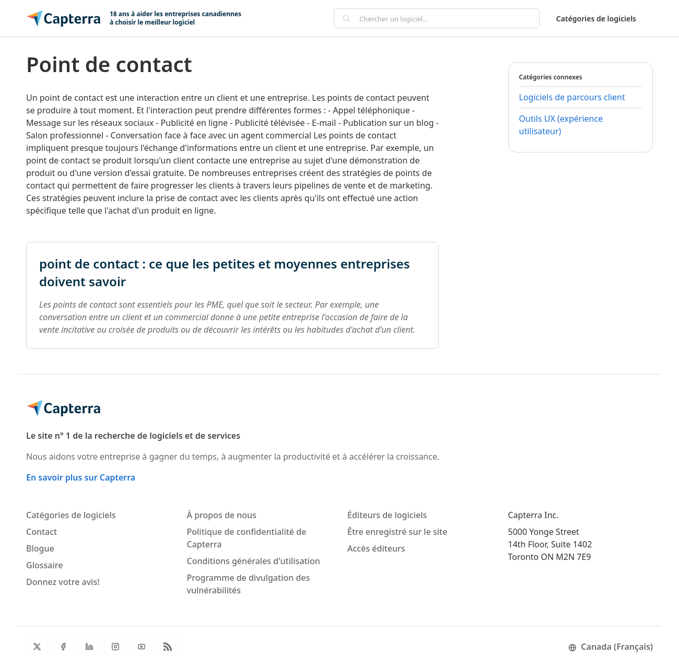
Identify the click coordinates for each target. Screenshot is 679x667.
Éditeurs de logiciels (387, 515)
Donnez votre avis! (63, 582)
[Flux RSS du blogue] (168, 646)
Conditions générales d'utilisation (253, 561)
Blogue (40, 548)
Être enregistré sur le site (397, 531)
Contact (41, 531)
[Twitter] (37, 646)
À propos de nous (221, 515)
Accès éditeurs (376, 548)
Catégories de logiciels (596, 19)
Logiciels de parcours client (572, 97)
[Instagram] (115, 646)
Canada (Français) (610, 646)
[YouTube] (142, 646)
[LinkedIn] (89, 646)
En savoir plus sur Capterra (80, 477)
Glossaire (44, 565)
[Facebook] (63, 646)
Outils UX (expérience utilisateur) (561, 125)
